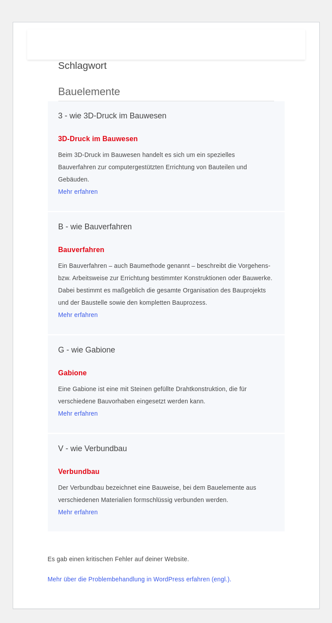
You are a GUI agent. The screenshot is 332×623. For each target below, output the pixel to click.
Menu (264, 42)
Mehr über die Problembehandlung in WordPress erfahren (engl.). (140, 579)
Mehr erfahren (78, 191)
